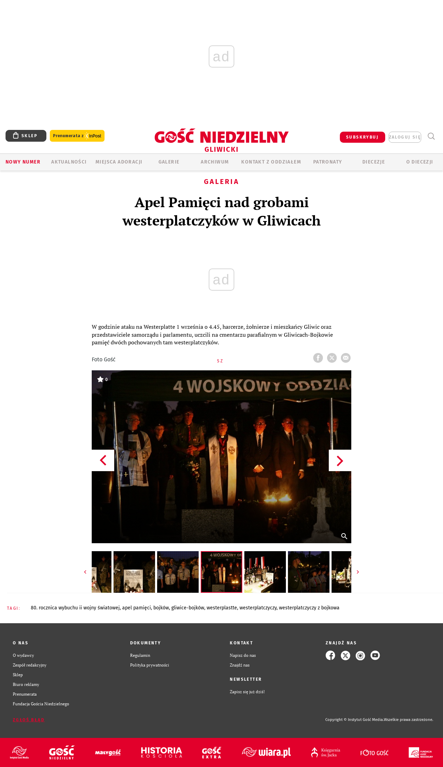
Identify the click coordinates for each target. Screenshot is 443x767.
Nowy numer (23, 162)
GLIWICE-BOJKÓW (187, 608)
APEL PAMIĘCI (136, 608)
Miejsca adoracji (119, 162)
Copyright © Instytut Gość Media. (354, 719)
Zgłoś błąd (29, 719)
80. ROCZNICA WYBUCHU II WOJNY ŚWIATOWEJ (75, 608)
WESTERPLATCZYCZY (258, 608)
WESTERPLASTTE (222, 608)
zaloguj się (405, 137)
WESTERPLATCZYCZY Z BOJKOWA (309, 608)
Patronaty (327, 162)
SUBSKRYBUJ (362, 137)
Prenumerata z (77, 136)
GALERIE (169, 162)
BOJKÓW (161, 608)
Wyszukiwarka (431, 136)
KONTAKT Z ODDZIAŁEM (271, 162)
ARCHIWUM (215, 162)
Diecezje (373, 162)
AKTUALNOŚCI (69, 162)
